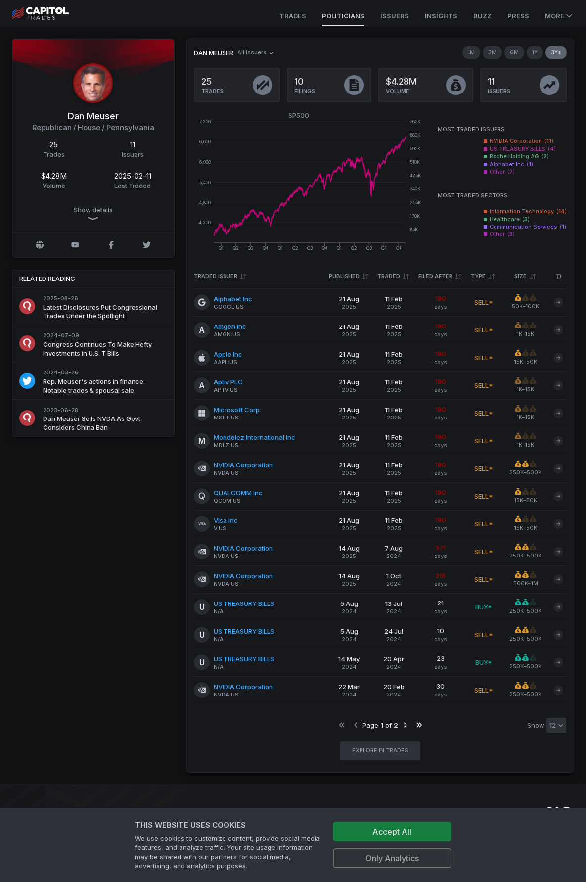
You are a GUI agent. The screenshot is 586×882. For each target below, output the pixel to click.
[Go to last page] (418, 725)
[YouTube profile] (75, 244)
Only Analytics (392, 858)
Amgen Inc (230, 326)
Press (518, 16)
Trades (292, 16)
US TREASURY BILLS (244, 603)
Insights (441, 16)
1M (471, 52)
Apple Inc (228, 354)
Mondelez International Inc (254, 437)
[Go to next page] (405, 725)
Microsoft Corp (237, 410)
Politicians (343, 16)
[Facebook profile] (111, 244)
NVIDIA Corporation (243, 465)
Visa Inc (226, 520)
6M (514, 52)
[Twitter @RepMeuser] (146, 244)
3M (492, 52)
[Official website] (39, 244)
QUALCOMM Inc (238, 493)
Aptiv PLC (228, 382)
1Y (535, 52)
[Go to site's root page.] (51, 13)
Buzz (482, 16)
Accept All (391, 831)
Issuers (394, 16)
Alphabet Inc (233, 299)
